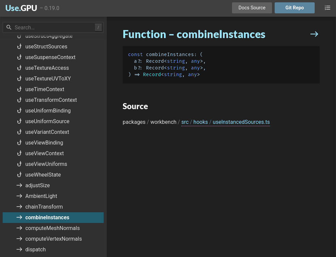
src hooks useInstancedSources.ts (225, 122)
